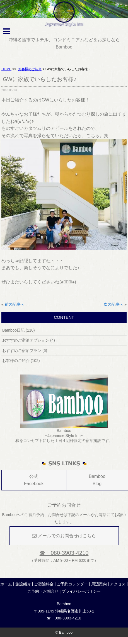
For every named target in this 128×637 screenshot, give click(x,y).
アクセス (117, 584)
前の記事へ (14, 304)
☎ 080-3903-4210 (64, 553)
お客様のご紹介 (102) (21, 360)
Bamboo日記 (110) (18, 330)
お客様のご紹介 (30, 69)
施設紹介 (23, 584)
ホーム (6, 584)
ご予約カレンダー (72, 584)
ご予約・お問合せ (43, 591)
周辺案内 (99, 584)
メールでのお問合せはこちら (64, 535)
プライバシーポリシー (81, 591)
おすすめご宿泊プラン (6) (24, 350)
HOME (6, 69)
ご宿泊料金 (44, 584)
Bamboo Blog (97, 480)
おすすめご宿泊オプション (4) (28, 340)
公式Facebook (34, 480)
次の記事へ (113, 304)
